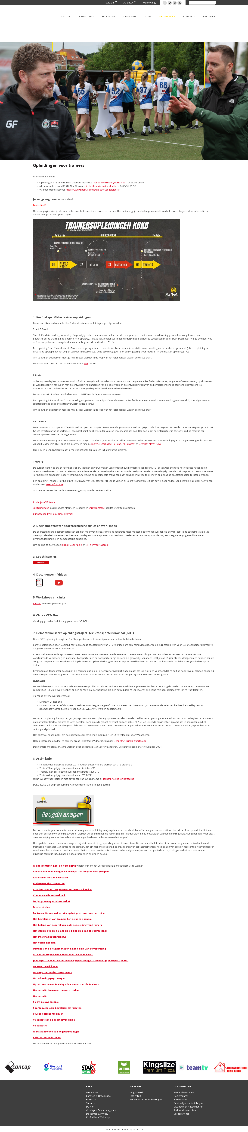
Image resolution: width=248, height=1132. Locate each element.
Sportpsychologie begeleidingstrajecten (57, 1007)
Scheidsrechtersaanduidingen (146, 1099)
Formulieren (180, 1099)
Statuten (90, 1103)
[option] (17, 1067)
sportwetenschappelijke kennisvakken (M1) (113, 443)
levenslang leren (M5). (150, 443)
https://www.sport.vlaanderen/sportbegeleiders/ (93, 189)
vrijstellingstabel (97, 507)
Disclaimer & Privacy (97, 1113)
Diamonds (129, 16)
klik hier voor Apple (72, 544)
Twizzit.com (137, 1129)
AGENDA (129, 2)
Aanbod (37, 603)
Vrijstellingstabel (41, 507)
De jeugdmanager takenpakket (51, 901)
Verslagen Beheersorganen (101, 1110)
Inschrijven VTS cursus (45, 502)
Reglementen (181, 1095)
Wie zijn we (92, 1092)
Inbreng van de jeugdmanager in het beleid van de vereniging (69, 948)
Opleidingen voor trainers (58, 165)
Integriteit (135, 1095)
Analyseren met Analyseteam (50, 877)
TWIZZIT (110, 2)
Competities (86, 16)
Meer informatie (54, 484)
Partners (209, 16)
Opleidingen (167, 16)
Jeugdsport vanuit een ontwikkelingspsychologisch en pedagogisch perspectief (80, 960)
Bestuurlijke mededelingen (188, 1103)
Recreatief (108, 16)
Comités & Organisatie (98, 1095)
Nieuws (65, 16)
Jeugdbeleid (136, 1092)
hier (86, 363)
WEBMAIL (149, 2)
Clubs (147, 16)
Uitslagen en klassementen (188, 1106)
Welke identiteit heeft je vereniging (54, 865)
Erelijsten (91, 1099)
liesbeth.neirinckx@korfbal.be (109, 182)
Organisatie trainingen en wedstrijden (56, 990)
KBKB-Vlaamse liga (184, 1092)
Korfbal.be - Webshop (98, 1117)
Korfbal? (189, 16)
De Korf (90, 1106)
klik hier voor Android (97, 544)
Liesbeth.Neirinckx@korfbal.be (130, 740)
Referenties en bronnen (47, 1037)
